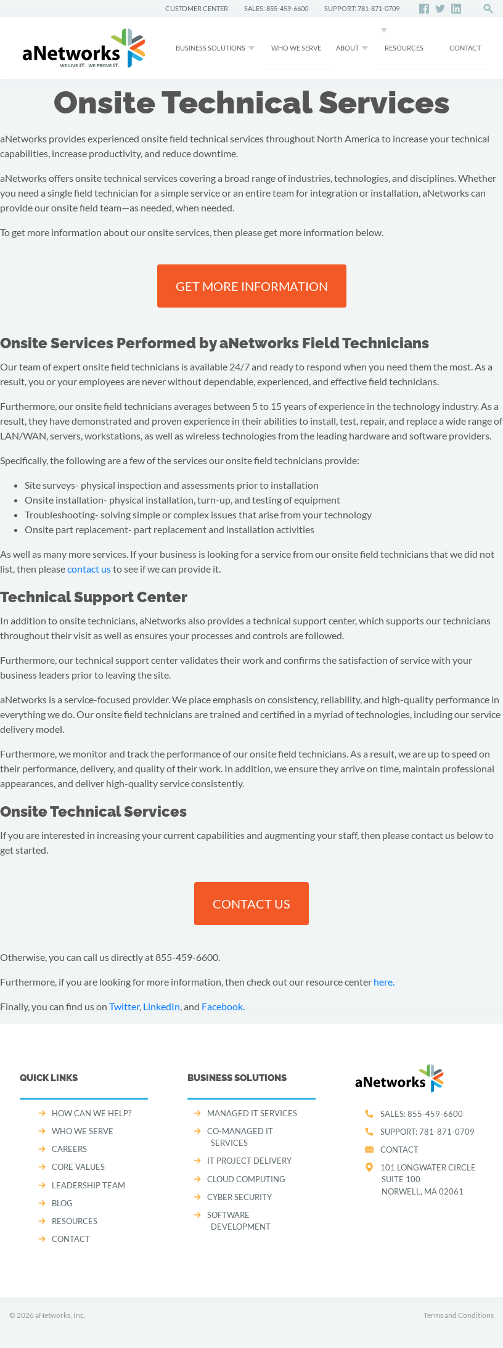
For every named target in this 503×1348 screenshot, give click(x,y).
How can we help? (91, 1113)
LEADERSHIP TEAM (88, 1185)
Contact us (251, 903)
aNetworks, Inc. (60, 1315)
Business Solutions (210, 48)
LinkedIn (161, 1006)
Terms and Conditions (458, 1315)
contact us (89, 568)
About (347, 48)
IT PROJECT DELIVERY (249, 1161)
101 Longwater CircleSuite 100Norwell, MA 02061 (428, 1179)
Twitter (124, 1006)
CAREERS (69, 1149)
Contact (399, 1149)
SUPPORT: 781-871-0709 (361, 8)
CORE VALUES (78, 1167)
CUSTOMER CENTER (196, 8)
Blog (62, 1203)
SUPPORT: (427, 1132)
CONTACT (465, 48)
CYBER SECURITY (239, 1197)
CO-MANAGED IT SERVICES (240, 1137)
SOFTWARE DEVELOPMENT (239, 1221)
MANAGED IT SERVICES (252, 1113)
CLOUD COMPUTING (246, 1179)
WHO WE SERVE (296, 48)
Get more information (252, 286)
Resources (404, 48)
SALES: (421, 1114)
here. (384, 981)
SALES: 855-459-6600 (276, 8)
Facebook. (223, 1006)
